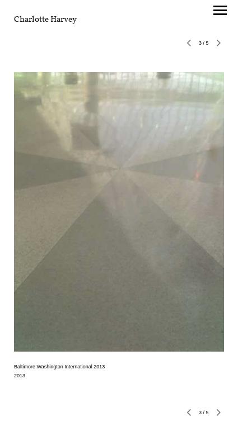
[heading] (45, 19)
